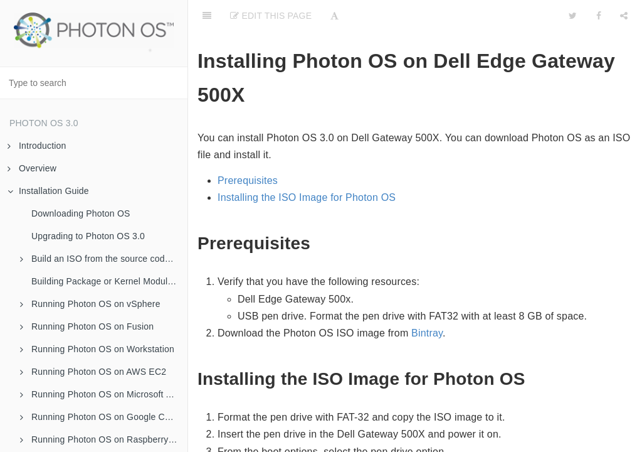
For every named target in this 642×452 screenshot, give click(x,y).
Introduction (37, 146)
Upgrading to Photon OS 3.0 (88, 236)
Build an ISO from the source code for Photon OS (103, 259)
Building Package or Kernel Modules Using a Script (109, 281)
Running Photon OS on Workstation (97, 349)
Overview (32, 168)
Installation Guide (48, 191)
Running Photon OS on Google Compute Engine (103, 417)
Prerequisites (248, 180)
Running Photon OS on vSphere (90, 304)
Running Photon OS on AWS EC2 (93, 372)
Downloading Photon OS (80, 213)
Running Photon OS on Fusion (87, 326)
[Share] (624, 15)
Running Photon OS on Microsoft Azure (103, 394)
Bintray (427, 333)
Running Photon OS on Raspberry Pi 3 (103, 439)
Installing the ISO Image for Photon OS (307, 197)
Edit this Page (271, 16)
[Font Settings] (334, 15)
